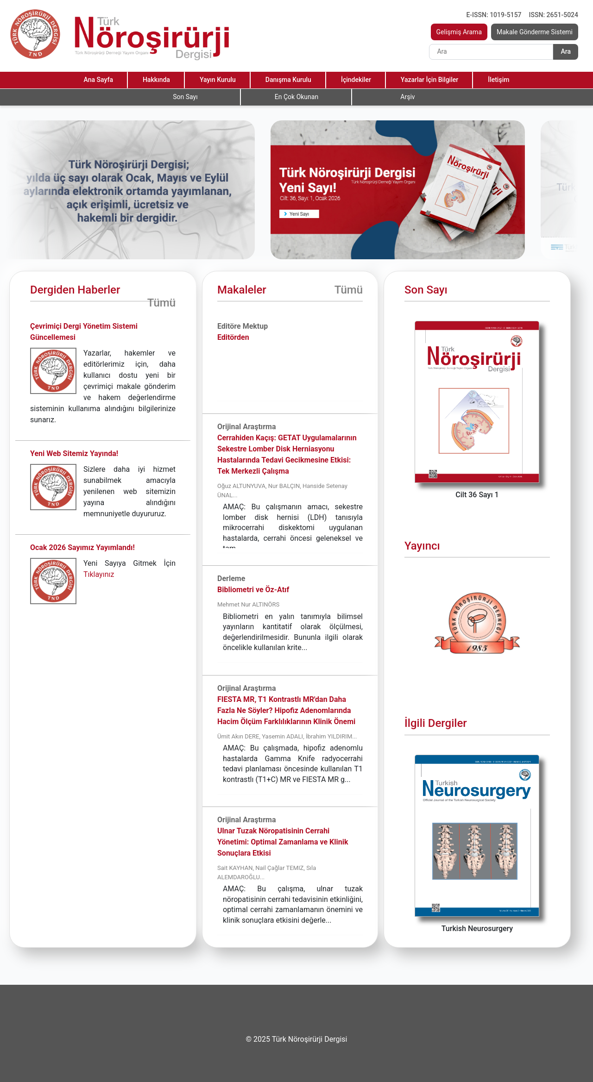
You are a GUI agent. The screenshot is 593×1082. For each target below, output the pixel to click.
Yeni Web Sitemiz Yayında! (74, 453)
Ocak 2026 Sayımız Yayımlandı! (82, 547)
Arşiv (407, 96)
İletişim (498, 79)
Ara (566, 51)
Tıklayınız (98, 574)
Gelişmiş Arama (459, 32)
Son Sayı (185, 96)
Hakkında (156, 79)
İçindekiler (356, 79)
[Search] (491, 52)
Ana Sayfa (98, 79)
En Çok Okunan (296, 96)
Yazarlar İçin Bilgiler (429, 79)
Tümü (161, 302)
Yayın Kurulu (218, 79)
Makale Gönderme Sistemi (535, 32)
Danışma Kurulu (288, 79)
